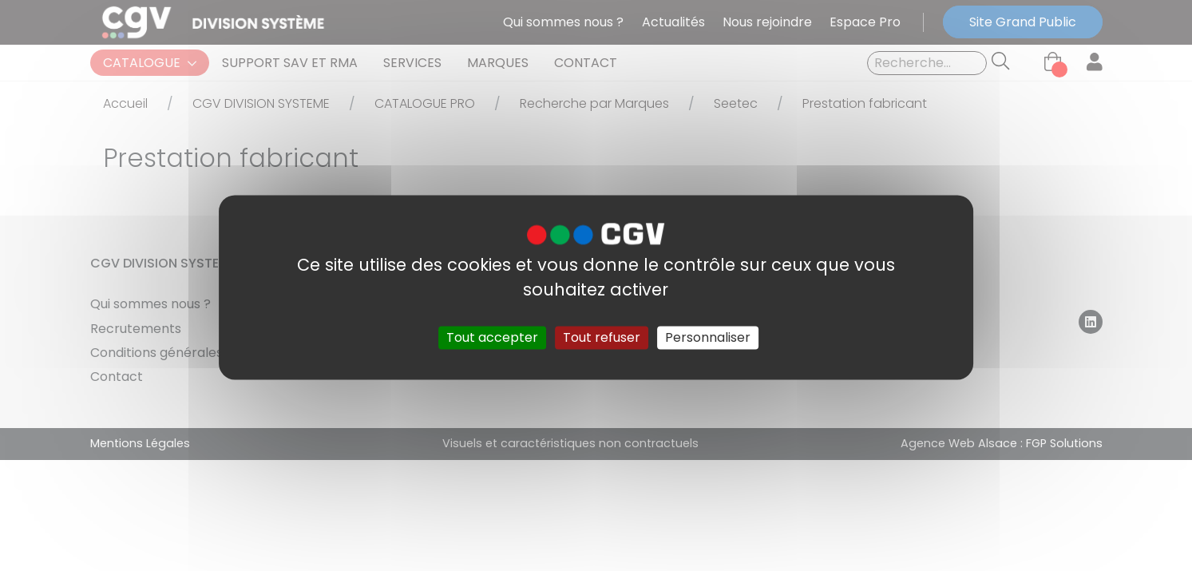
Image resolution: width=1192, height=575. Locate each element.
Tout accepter (492, 337)
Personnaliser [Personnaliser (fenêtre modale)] (707, 337)
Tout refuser (601, 337)
